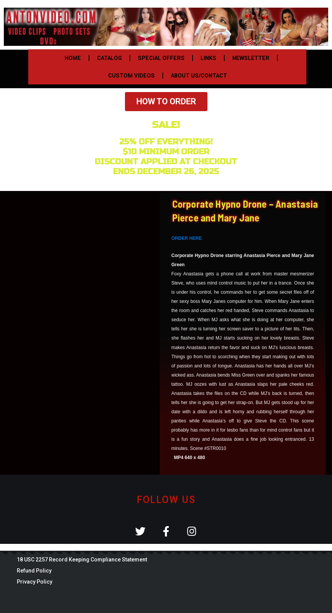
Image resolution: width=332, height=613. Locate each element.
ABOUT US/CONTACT (199, 75)
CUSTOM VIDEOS (131, 75)
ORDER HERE (187, 238)
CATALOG (109, 58)
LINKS (208, 58)
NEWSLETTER (250, 58)
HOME (73, 58)
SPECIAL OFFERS (161, 58)
